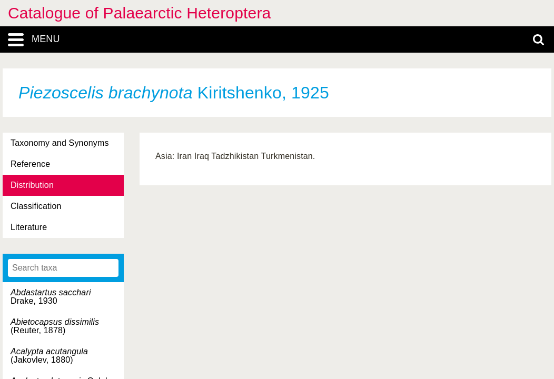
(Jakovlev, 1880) (49, 355)
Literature (29, 227)
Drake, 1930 (51, 296)
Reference (30, 163)
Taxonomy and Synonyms (60, 142)
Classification (36, 206)
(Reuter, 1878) (55, 326)
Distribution (32, 185)
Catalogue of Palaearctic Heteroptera (139, 13)
